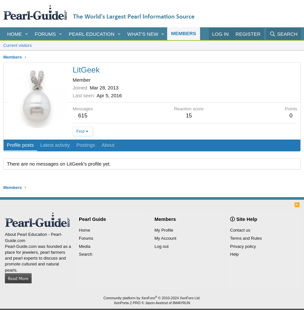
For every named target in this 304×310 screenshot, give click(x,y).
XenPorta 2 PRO (127, 303)
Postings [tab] (85, 145)
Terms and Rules (246, 238)
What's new (142, 34)
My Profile (163, 230)
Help (234, 254)
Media (84, 246)
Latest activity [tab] (55, 145)
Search (85, 254)
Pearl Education (91, 34)
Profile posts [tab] (20, 145)
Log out (161, 246)
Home (14, 34)
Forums (45, 34)
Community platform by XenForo (152, 298)
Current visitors (17, 45)
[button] (26, 34)
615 (82, 116)
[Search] (283, 34)
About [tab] (108, 145)
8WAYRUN (181, 303)
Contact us (240, 230)
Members (183, 33)
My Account (165, 238)
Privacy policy (243, 246)
